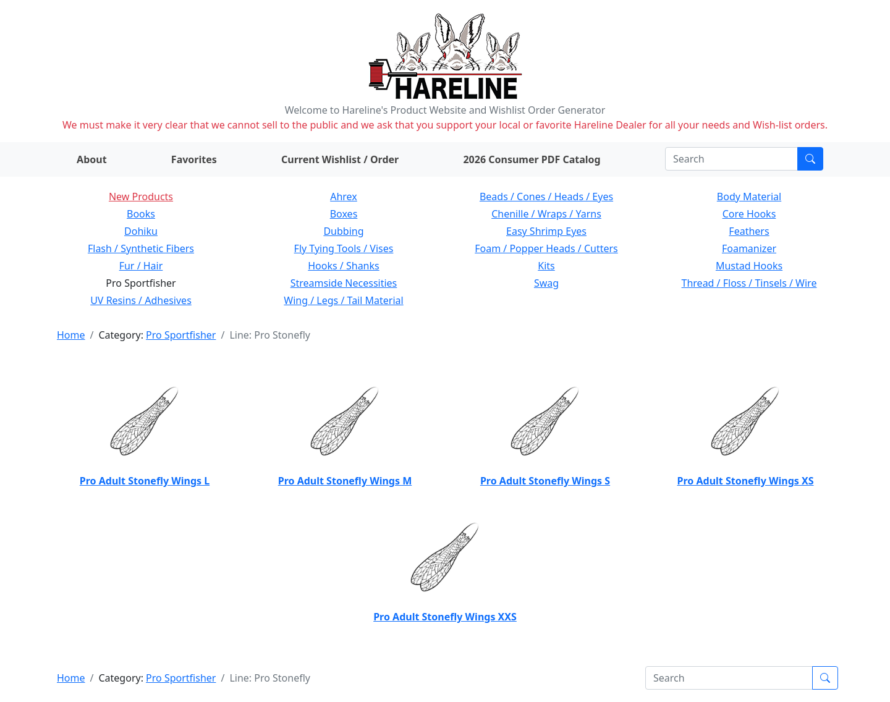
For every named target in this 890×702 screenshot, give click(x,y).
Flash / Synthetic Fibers (141, 248)
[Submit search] (810, 159)
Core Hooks (749, 214)
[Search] (731, 159)
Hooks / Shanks (343, 266)
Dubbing (343, 231)
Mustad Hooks (749, 266)
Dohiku (141, 231)
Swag (546, 283)
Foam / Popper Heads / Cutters (546, 248)
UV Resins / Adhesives (141, 300)
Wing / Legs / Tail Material (343, 300)
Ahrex (343, 196)
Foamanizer (749, 248)
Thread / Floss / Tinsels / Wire (749, 283)
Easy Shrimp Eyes (546, 231)
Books (141, 214)
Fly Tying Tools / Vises (344, 248)
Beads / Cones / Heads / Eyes (546, 196)
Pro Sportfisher (181, 335)
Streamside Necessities (343, 283)
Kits (546, 266)
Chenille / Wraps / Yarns (546, 214)
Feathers (749, 231)
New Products (141, 196)
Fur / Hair (141, 266)
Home (71, 335)
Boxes (344, 214)
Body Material (749, 196)
